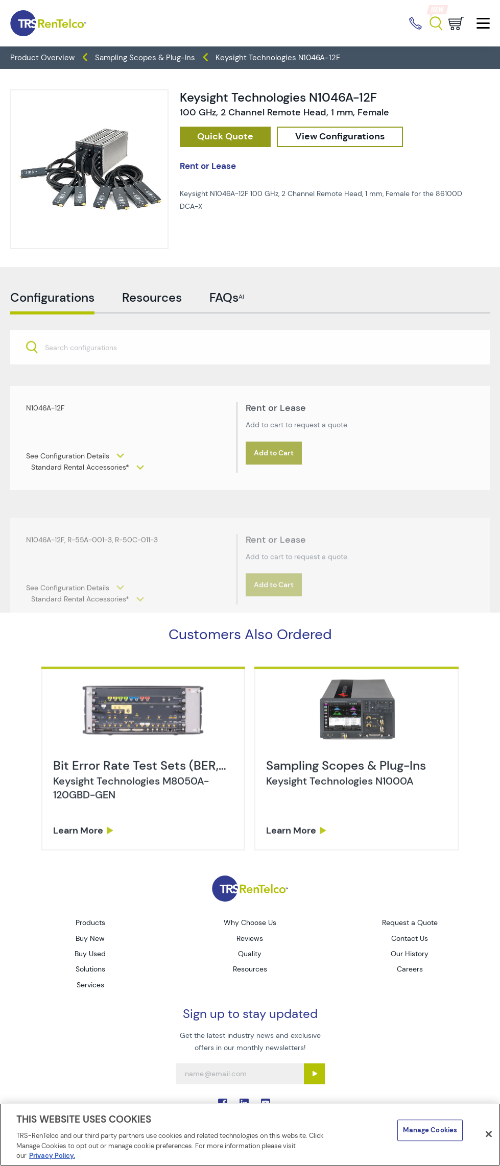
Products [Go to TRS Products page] (90, 922)
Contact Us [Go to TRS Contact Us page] (409, 938)
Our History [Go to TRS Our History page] (409, 953)
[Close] (489, 1134)
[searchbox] (87, 373)
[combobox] (250, 372)
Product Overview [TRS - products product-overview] (42, 58)
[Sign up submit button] (314, 1073)
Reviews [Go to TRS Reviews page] (249, 938)
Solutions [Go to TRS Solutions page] (90, 969)
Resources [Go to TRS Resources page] (250, 969)
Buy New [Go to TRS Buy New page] (90, 938)
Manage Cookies (430, 1130)
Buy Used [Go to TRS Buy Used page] (90, 953)
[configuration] (340, 137)
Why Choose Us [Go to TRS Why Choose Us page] (250, 922)
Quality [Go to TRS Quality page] (249, 953)
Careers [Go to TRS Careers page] (410, 969)
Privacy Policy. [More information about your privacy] (52, 1155)
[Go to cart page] (456, 23)
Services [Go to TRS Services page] (90, 984)
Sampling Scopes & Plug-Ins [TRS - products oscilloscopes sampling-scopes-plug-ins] (145, 58)
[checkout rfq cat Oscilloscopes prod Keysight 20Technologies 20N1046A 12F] (225, 137)
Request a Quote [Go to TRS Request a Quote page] (410, 922)
